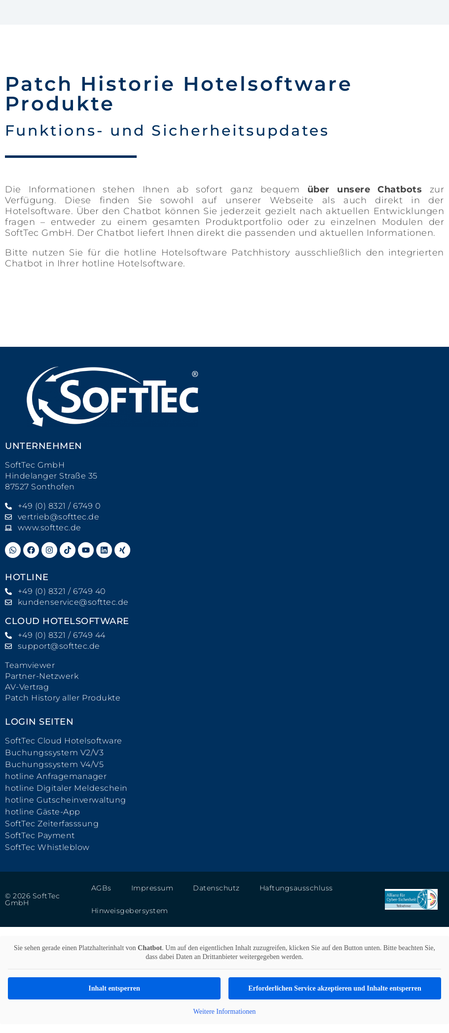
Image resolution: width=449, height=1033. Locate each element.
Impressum (152, 888)
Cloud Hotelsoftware (67, 621)
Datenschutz (215, 888)
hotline (27, 577)
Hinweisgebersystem (129, 910)
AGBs (101, 888)
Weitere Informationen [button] (224, 1011)
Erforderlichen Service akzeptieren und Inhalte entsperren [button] (334, 988)
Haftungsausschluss (296, 888)
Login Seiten (39, 721)
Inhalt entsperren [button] (114, 988)
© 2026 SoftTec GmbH (32, 899)
